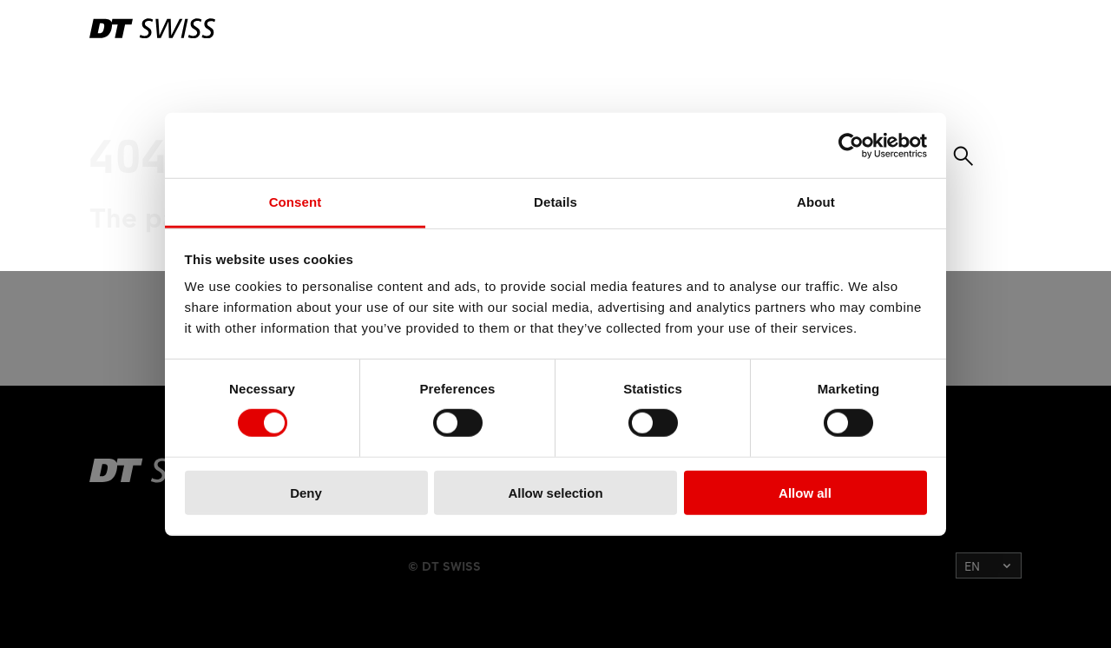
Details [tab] (555, 202)
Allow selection (555, 493)
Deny (306, 493)
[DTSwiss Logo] (152, 28)
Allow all (805, 493)
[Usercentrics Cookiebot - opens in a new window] (851, 145)
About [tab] (816, 202)
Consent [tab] (295, 202)
